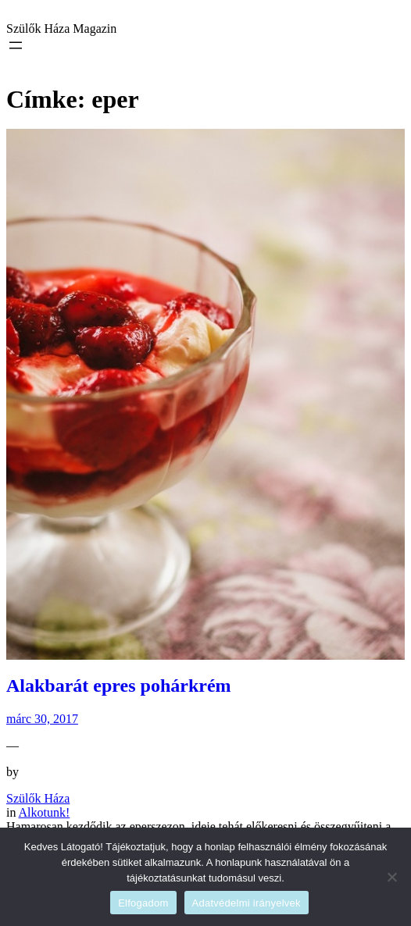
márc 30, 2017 (42, 718)
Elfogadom (143, 903)
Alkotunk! (44, 812)
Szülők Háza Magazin (61, 28)
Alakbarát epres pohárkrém (118, 685)
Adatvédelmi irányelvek (246, 903)
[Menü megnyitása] (15, 45)
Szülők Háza (38, 798)
